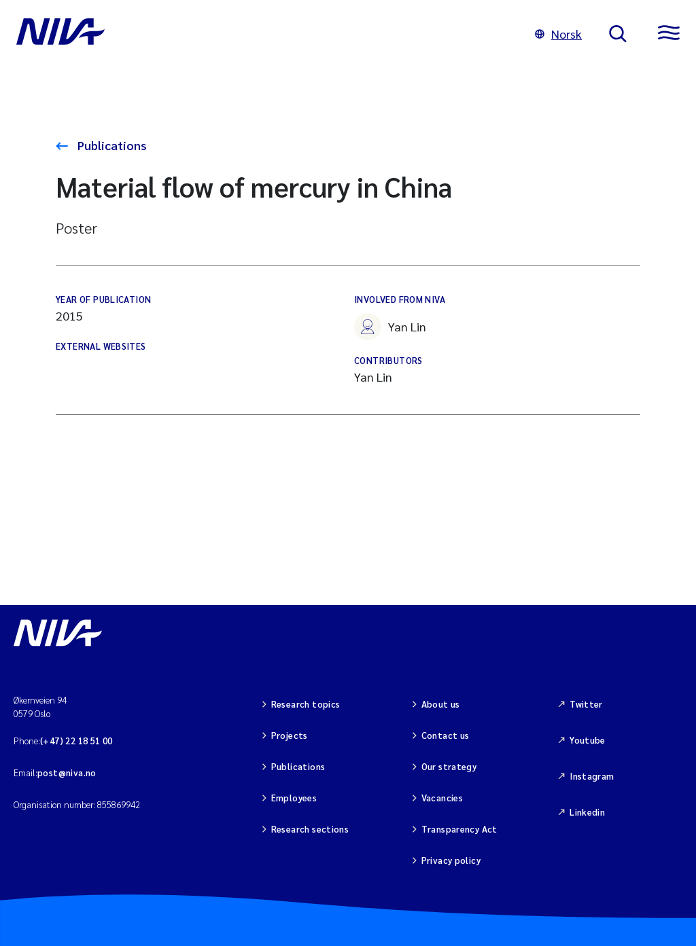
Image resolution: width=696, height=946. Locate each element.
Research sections (310, 829)
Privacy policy (451, 860)
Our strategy (449, 766)
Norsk (558, 33)
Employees (294, 797)
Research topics (306, 704)
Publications (111, 145)
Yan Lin (390, 326)
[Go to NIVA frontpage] (262, 34)
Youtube (588, 740)
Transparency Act (459, 829)
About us (440, 704)
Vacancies (442, 797)
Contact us (445, 735)
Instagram (592, 776)
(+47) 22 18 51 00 (76, 740)
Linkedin (587, 812)
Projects (289, 735)
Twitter (586, 704)
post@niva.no (67, 772)
